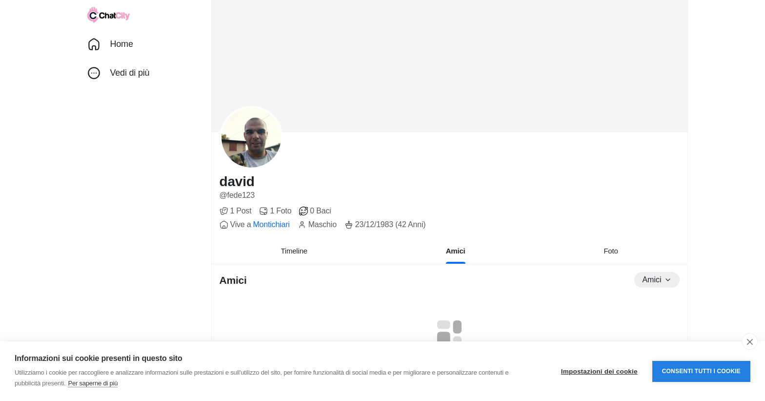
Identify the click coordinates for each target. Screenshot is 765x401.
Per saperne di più (93, 383)
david (237, 181)
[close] (750, 341)
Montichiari (271, 224)
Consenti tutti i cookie (701, 371)
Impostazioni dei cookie (599, 371)
